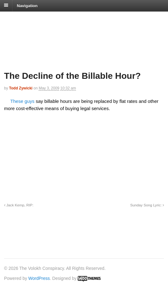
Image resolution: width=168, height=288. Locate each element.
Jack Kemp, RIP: (18, 205)
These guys (22, 101)
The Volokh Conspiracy (48, 19)
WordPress (39, 278)
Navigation (27, 5)
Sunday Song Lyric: (147, 205)
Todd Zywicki (20, 88)
